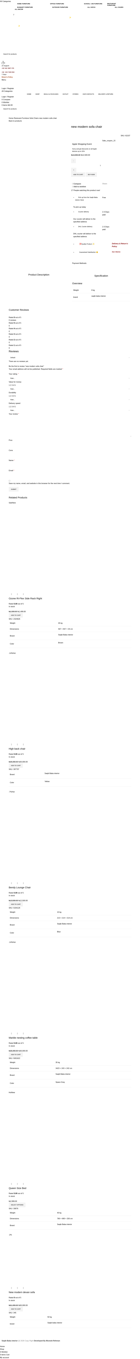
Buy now (91, 174)
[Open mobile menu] (4, 80)
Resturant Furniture (21, 118)
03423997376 (20, 15)
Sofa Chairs (34, 118)
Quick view (17, 1288)
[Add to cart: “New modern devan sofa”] (16, 1309)
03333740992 (7, 15)
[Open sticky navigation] (7, 91)
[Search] (70, 54)
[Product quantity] (101, 165)
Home (11, 118)
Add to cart (78, 174)
